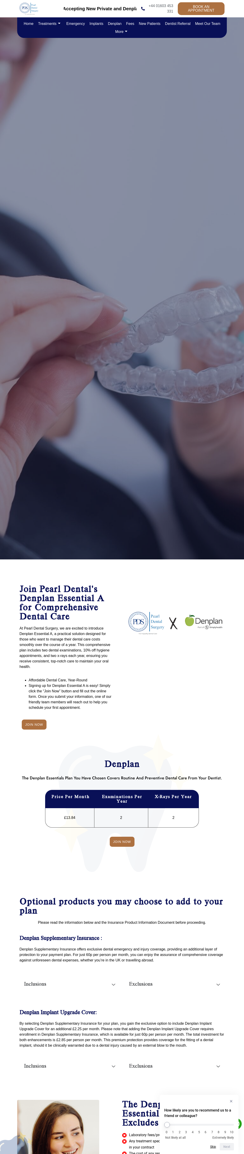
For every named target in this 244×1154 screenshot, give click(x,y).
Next (226, 1147)
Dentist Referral (177, 24)
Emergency (75, 24)
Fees (130, 24)
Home (29, 24)
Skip (213, 1147)
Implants (96, 24)
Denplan (115, 24)
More (121, 32)
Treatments (49, 24)
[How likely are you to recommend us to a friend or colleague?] (199, 1125)
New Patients (149, 24)
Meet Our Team (207, 24)
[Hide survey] (231, 1101)
